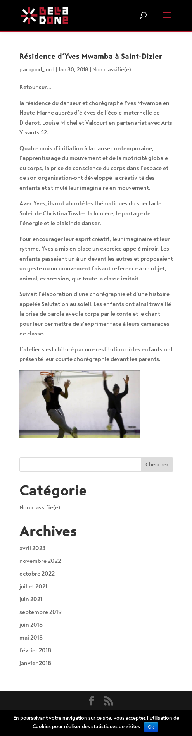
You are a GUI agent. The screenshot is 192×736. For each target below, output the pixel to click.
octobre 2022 (37, 574)
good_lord (41, 69)
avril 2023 (32, 548)
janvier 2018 (35, 663)
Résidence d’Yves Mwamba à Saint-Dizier (90, 56)
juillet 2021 (33, 586)
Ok (151, 727)
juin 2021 (30, 599)
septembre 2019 (40, 612)
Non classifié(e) (111, 69)
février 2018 (35, 650)
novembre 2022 (40, 561)
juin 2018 (31, 625)
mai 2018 (31, 638)
